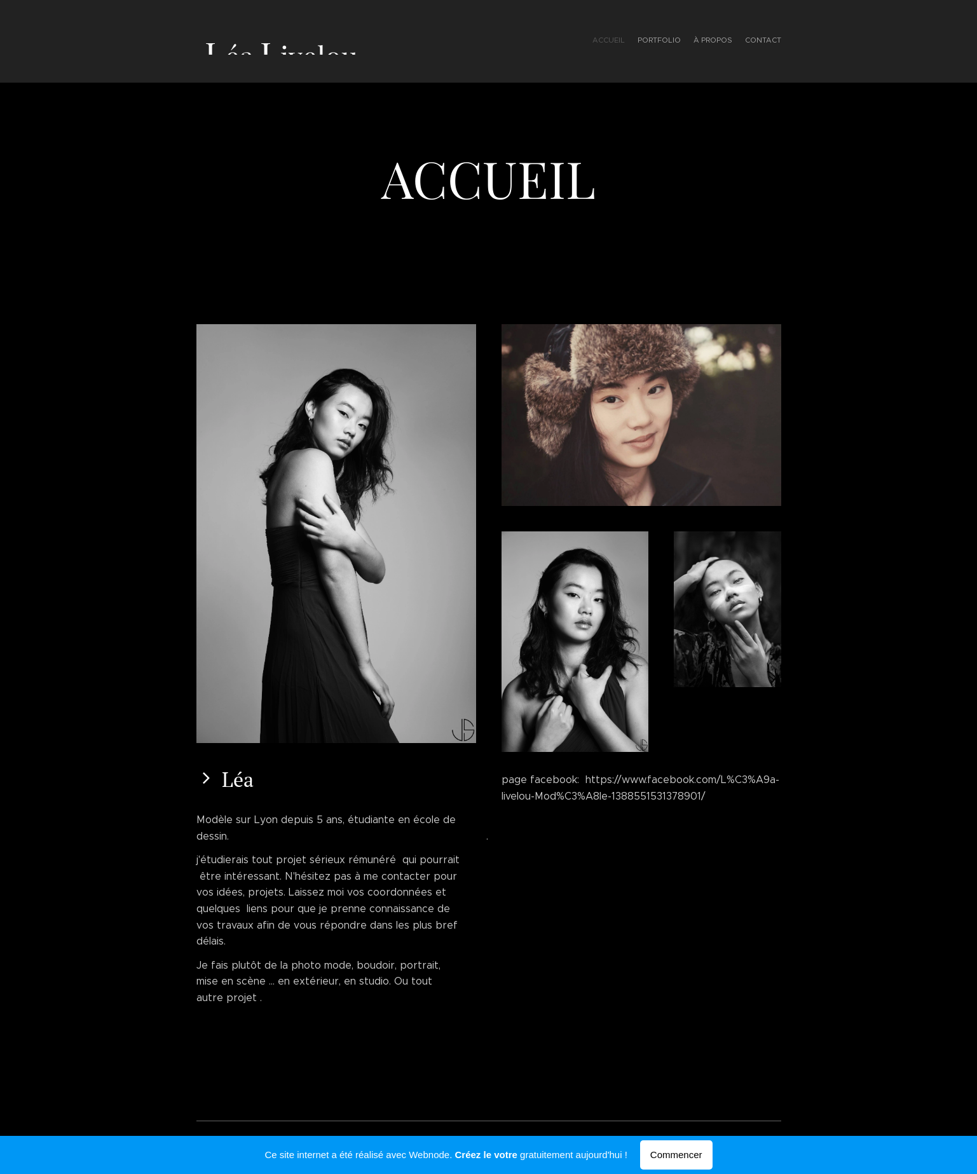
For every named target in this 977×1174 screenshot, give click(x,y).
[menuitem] (744, 41)
